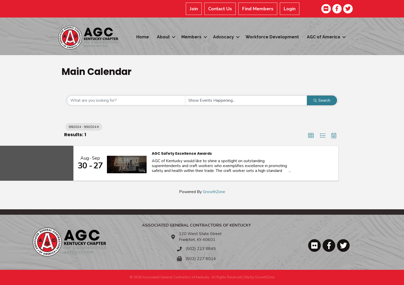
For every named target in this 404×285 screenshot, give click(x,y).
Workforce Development (272, 36)
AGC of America (323, 36)
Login (290, 9)
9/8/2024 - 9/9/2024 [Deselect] (84, 127)
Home (142, 36)
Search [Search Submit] (322, 100)
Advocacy (223, 36)
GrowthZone (214, 192)
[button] (311, 136)
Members (191, 36)
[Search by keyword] (126, 100)
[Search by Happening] (246, 100)
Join (194, 9)
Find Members (258, 9)
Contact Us (220, 9)
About (163, 36)
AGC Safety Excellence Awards (182, 153)
